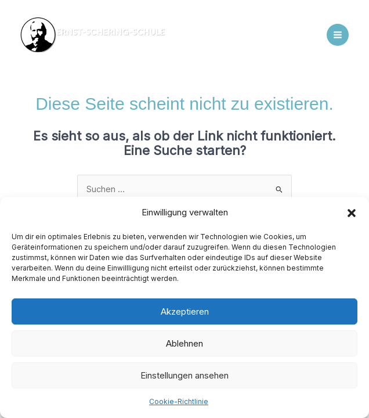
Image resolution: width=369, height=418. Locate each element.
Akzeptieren (185, 311)
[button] (351, 213)
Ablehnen (184, 343)
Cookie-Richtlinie (178, 401)
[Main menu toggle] (338, 35)
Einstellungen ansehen (184, 375)
